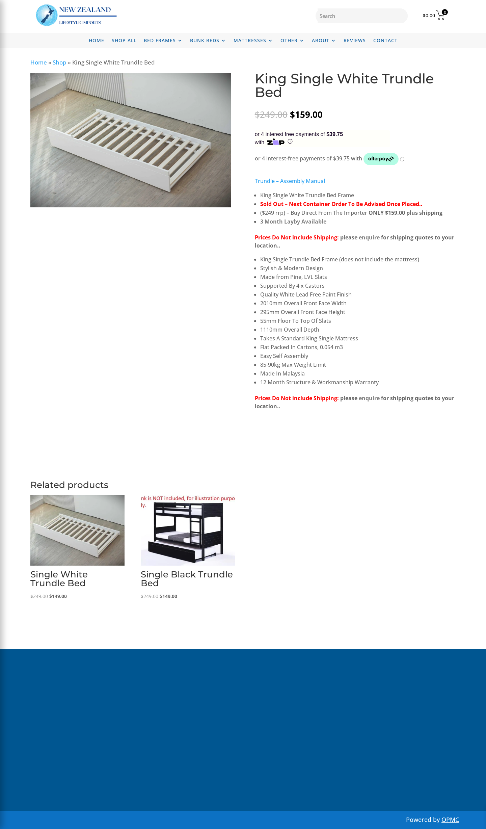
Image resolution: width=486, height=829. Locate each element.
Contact (385, 41)
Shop (59, 62)
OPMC (450, 819)
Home (96, 41)
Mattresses (250, 41)
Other (289, 41)
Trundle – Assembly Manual (290, 181)
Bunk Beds (204, 41)
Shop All (124, 41)
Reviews (355, 41)
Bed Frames (160, 41)
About (320, 41)
